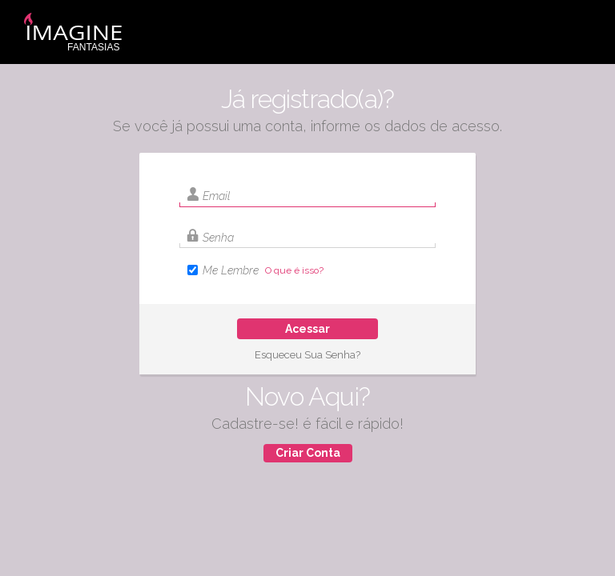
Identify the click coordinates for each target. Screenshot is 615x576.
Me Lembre (231, 270)
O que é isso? (294, 270)
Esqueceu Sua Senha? (307, 355)
